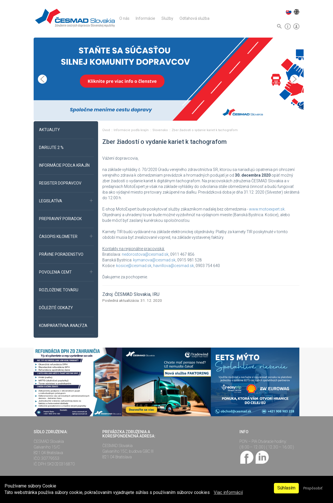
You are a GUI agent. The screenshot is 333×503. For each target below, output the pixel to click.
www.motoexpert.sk (267, 209)
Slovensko (160, 130)
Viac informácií (228, 492)
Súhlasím (286, 488)
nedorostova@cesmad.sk (145, 254)
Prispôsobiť (312, 488)
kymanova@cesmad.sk (154, 260)
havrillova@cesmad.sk (173, 265)
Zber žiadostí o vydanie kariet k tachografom (205, 130)
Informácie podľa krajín (132, 130)
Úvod (106, 130)
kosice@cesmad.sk (134, 265)
